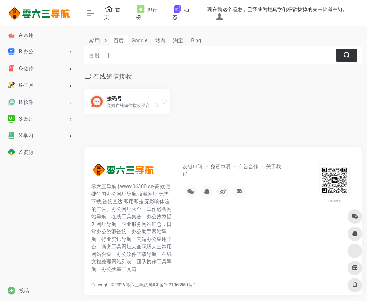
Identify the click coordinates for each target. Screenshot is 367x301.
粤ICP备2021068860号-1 (172, 284)
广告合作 (248, 166)
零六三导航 (137, 284)
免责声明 (220, 166)
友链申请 (193, 166)
